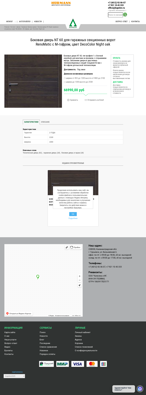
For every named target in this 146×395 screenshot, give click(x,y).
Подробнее (73, 218)
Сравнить (74, 100)
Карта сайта (9, 332)
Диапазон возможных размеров (78, 74)
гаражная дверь (50, 153)
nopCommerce (17, 372)
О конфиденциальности (86, 350)
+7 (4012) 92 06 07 (97, 267)
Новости (38, 21)
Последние (45, 343)
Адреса (78, 339)
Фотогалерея (24, 21)
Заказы (78, 336)
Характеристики (31, 122)
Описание (45, 122)
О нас (6, 336)
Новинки (44, 350)
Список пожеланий (84, 347)
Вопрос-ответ (122, 21)
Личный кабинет (82, 332)
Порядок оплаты (47, 354)
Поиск (43, 332)
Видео (7, 347)
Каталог (9, 22)
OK (73, 214)
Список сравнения (48, 347)
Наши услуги (10, 339)
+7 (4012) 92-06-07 (117, 2)
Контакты (135, 21)
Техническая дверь (30, 153)
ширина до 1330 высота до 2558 (79, 82)
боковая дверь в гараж (70, 153)
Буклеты (8, 350)
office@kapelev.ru (116, 8)
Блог (42, 339)
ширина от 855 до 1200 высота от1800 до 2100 (85, 78)
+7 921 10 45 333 (116, 5)
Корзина (79, 343)
